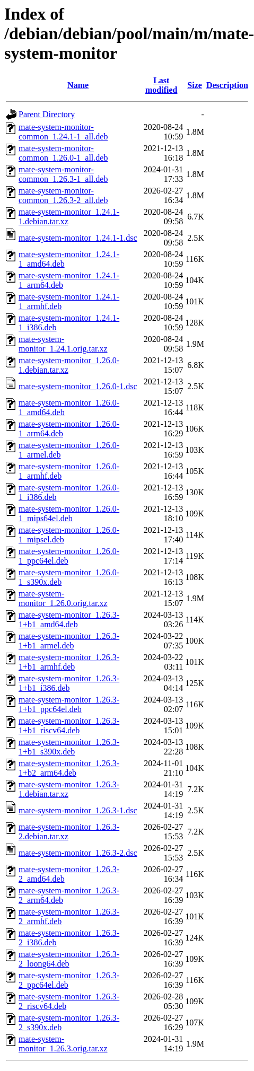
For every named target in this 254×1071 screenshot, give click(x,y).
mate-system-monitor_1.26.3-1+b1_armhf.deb (69, 662)
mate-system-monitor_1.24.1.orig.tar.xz (63, 344)
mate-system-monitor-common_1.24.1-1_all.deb (63, 131)
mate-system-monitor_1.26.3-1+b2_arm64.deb (69, 768)
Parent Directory (47, 114)
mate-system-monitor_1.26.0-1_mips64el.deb (69, 513)
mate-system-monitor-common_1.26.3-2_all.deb (63, 195)
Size (194, 85)
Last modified (161, 85)
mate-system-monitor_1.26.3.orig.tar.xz (63, 1043)
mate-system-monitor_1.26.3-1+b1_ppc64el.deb (69, 704)
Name (78, 85)
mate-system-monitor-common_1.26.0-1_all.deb (63, 153)
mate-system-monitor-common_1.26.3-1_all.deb (63, 174)
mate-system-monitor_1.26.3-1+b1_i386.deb (69, 683)
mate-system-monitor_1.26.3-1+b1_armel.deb (69, 640)
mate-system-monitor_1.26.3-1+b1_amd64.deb (69, 619)
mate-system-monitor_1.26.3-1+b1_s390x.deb (69, 747)
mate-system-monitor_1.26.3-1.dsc (78, 810)
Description (227, 85)
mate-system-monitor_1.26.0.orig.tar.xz (63, 598)
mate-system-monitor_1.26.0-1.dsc (78, 386)
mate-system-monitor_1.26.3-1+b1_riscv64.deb (69, 725)
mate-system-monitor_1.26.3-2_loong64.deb (69, 959)
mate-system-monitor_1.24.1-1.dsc (78, 237)
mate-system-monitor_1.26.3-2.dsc (78, 852)
